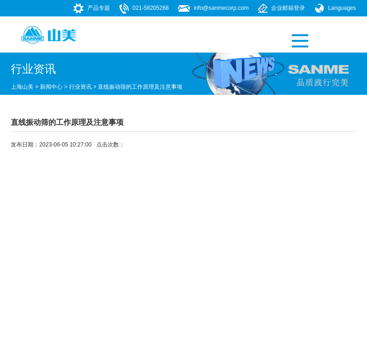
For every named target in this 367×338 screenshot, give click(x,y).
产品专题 (98, 8)
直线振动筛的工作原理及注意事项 (140, 87)
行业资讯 (80, 87)
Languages (342, 8)
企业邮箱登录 (288, 8)
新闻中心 (51, 87)
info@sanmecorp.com (221, 8)
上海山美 (22, 87)
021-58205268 (151, 8)
